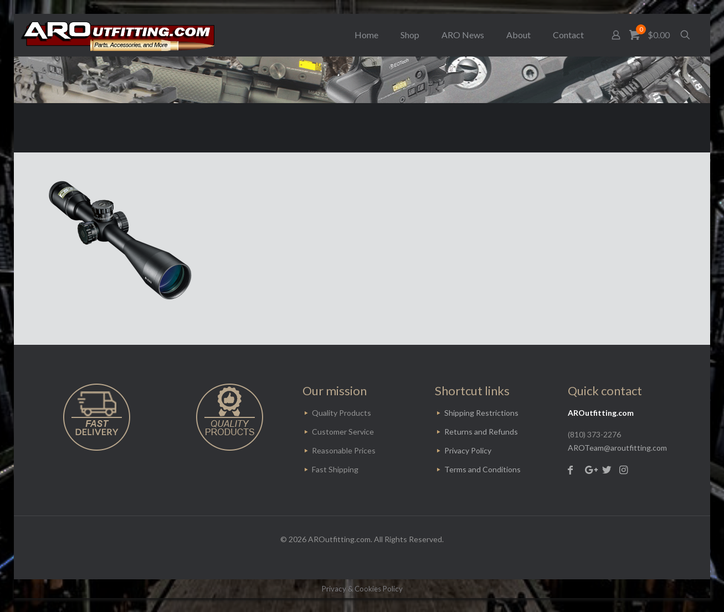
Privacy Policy (467, 450)
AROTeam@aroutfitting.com (617, 447)
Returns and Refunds (481, 431)
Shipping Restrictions (481, 412)
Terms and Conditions (482, 469)
